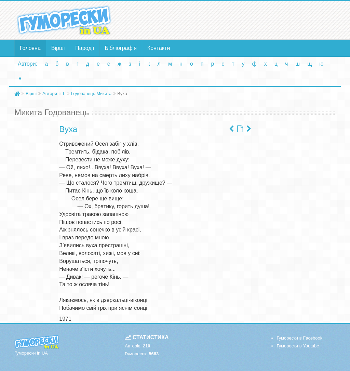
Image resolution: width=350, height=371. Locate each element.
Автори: (27, 64)
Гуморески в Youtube (298, 345)
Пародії (84, 48)
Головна (30, 48)
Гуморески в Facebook (299, 338)
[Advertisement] (230, 19)
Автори (49, 93)
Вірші (58, 48)
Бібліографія (121, 48)
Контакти (158, 48)
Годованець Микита (91, 93)
